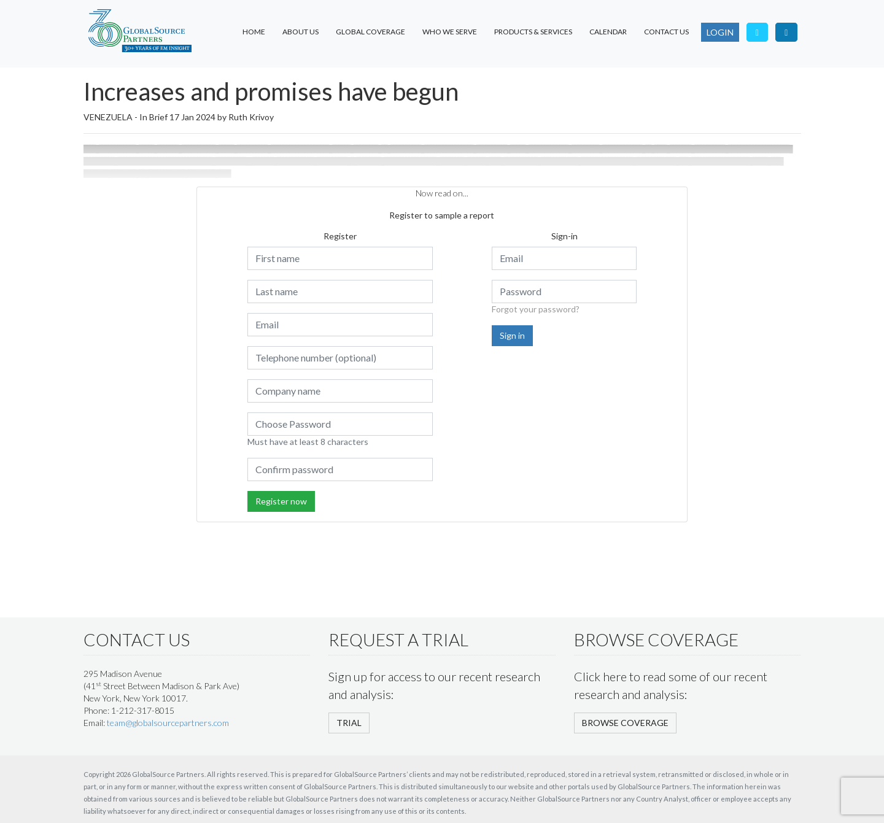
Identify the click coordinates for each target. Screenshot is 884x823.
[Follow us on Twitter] (757, 32)
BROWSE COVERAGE (625, 722)
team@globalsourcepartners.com (168, 722)
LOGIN (720, 32)
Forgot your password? (536, 309)
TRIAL (349, 722)
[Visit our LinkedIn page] (786, 32)
